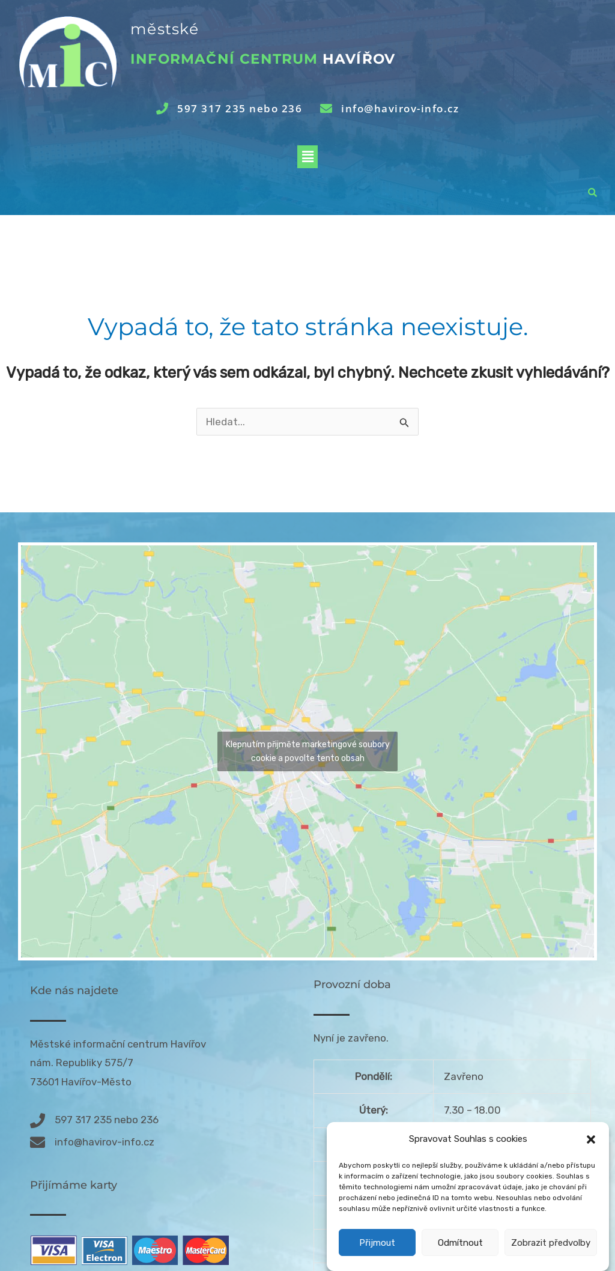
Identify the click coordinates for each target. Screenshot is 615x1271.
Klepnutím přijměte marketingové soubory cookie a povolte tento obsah (308, 751)
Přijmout (377, 1244)
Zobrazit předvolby (550, 1244)
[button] (591, 1141)
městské (164, 29)
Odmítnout (460, 1244)
